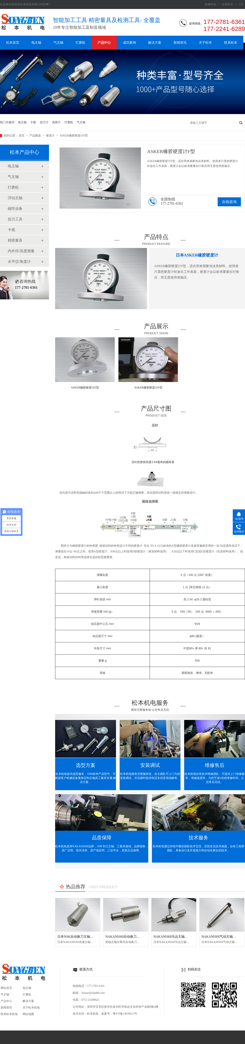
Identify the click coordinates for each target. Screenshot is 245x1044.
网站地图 (28, 1014)
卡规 (33, 122)
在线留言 (227, 4)
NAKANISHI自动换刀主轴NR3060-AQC (133, 936)
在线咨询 (229, 202)
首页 (22, 135)
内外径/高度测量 (21, 251)
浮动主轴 (15, 198)
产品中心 (104, 42)
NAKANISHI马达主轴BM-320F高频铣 (180, 936)
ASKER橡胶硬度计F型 (74, 135)
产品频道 (35, 135)
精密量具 (15, 240)
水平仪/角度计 (19, 262)
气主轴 (58, 42)
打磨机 (80, 42)
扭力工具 (15, 219)
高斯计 (56, 122)
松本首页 (12, 42)
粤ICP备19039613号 (125, 1013)
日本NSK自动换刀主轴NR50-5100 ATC (84, 936)
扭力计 (44, 122)
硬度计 (50, 135)
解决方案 (154, 42)
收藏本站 (210, 4)
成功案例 (129, 42)
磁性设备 (15, 209)
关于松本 (205, 42)
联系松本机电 (9, 1014)
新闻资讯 (180, 42)
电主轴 (36, 42)
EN (241, 4)
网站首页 (6, 988)
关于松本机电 (31, 1007)
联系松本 (230, 42)
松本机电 (92, 1013)
